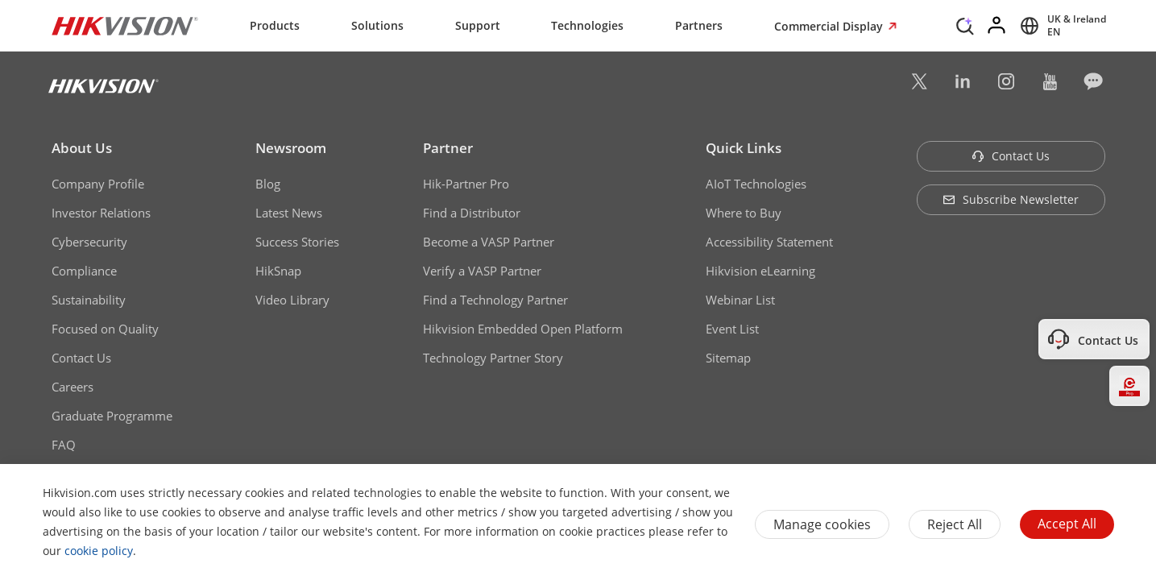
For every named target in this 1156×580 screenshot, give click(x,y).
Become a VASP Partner (488, 242)
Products (275, 25)
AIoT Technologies (756, 184)
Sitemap (728, 358)
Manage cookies (822, 524)
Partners (699, 25)
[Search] (965, 24)
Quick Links (743, 148)
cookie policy (98, 550)
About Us (82, 148)
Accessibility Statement (769, 242)
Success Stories (297, 242)
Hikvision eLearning (760, 271)
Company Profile (98, 184)
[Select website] (1060, 25)
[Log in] (997, 25)
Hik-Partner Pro (466, 184)
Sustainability (89, 300)
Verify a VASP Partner (482, 271)
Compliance (84, 271)
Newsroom (290, 148)
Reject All (954, 524)
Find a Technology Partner (495, 300)
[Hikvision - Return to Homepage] (125, 26)
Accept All (1067, 523)
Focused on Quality (105, 329)
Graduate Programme (112, 416)
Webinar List (740, 300)
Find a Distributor (471, 213)
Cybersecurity (89, 242)
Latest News (288, 213)
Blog (267, 184)
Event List (732, 329)
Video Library (292, 300)
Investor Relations (101, 213)
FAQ (64, 445)
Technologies (587, 25)
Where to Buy (743, 213)
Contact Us (81, 358)
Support (477, 25)
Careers (72, 387)
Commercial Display (830, 26)
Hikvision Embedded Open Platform (523, 329)
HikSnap (278, 271)
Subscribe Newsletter (1011, 199)
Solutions (377, 25)
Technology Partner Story (493, 358)
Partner (448, 148)
